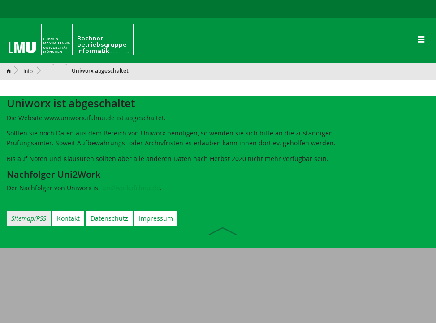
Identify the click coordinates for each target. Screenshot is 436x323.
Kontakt (68, 218)
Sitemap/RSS (28, 218)
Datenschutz (109, 218)
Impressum (156, 218)
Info (28, 70)
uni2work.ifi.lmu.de (131, 187)
